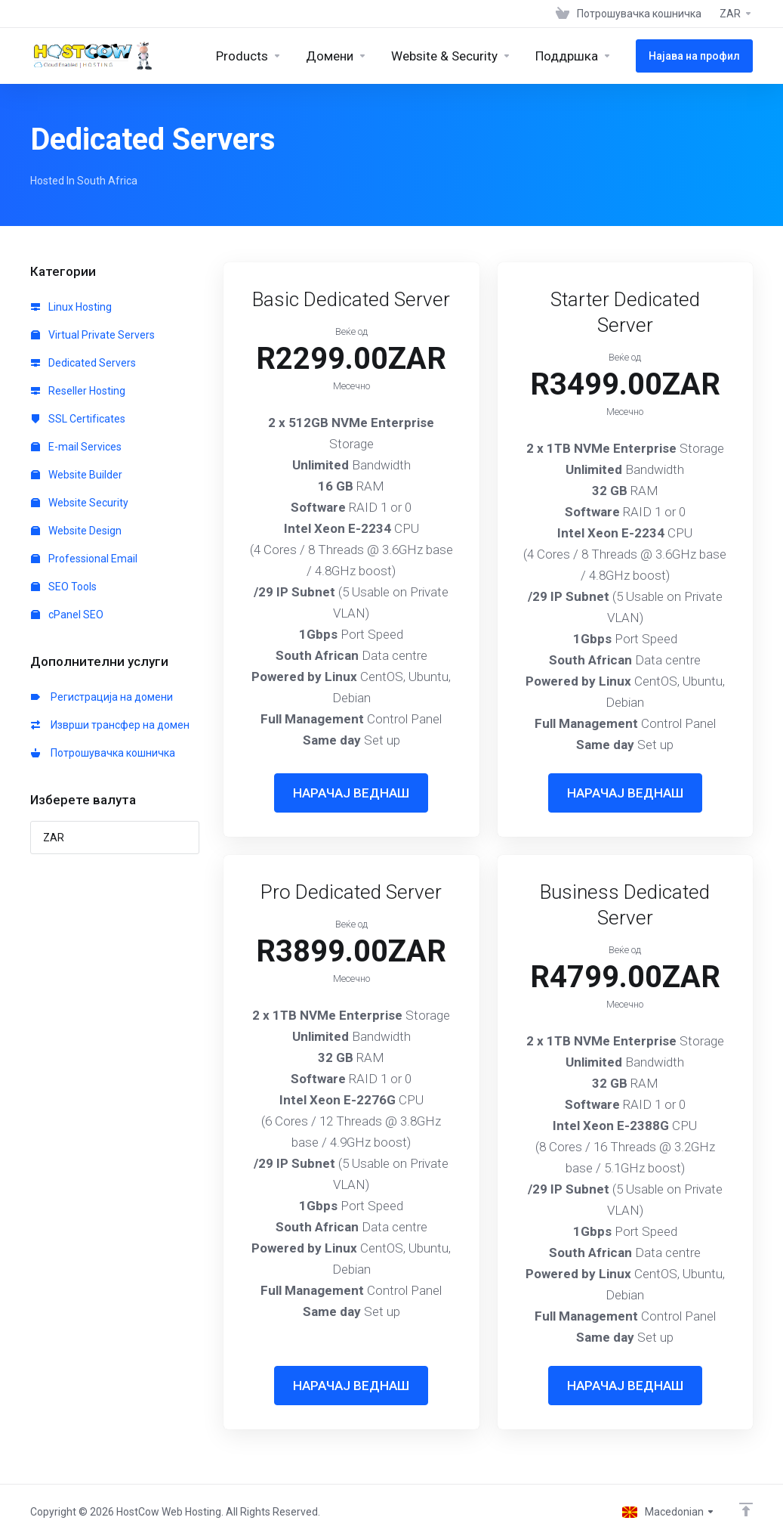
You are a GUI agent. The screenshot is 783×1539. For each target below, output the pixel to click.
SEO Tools (64, 587)
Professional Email (84, 559)
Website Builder (76, 475)
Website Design (76, 531)
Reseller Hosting (78, 391)
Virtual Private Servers (93, 335)
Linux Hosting (71, 307)
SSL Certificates (78, 419)
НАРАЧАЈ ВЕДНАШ (351, 792)
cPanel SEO (67, 614)
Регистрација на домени (102, 697)
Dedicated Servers (83, 363)
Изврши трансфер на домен (110, 725)
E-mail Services (76, 447)
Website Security (79, 503)
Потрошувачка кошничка (103, 753)
